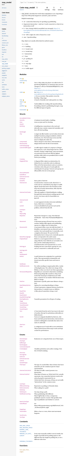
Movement (23, 221)
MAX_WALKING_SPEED (26, 427)
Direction (22, 352)
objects (22, 102)
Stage (21, 301)
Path (21, 252)
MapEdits (22, 215)
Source (22, 9)
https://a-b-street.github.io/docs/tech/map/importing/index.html (48, 94)
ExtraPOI (22, 180)
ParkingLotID (23, 250)
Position (22, 281)
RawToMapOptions (25, 285)
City (21, 134)
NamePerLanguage (25, 237)
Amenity (22, 120)
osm (21, 104)
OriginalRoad (23, 239)
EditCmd (22, 356)
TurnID (21, 317)
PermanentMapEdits (26, 272)
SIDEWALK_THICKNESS (26, 441)
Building (22, 126)
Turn (21, 311)
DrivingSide (23, 354)
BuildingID (23, 132)
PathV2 (22, 256)
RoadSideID (23, 295)
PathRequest (23, 254)
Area (21, 122)
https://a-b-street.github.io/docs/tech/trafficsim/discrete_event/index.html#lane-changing (43, 30)
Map (21, 211)
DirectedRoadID (24, 172)
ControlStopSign (24, 145)
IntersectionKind (24, 374)
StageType (23, 409)
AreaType (22, 341)
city (21, 78)
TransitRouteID (24, 305)
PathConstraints (24, 388)
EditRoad (22, 178)
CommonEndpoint (25, 347)
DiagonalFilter (24, 161)
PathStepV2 (23, 392)
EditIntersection (24, 176)
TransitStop (23, 307)
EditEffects (23, 174)
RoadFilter (23, 291)
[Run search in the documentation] (42, 2)
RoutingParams (24, 299)
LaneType (22, 384)
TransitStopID (24, 309)
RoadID (22, 293)
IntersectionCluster (25, 192)
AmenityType (23, 339)
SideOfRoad (23, 403)
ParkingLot (23, 246)
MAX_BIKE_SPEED (25, 425)
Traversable (23, 411)
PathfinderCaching (25, 394)
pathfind (22, 106)
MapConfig (23, 213)
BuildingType (23, 345)
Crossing (22, 159)
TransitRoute (23, 303)
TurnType (22, 417)
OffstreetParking (24, 386)
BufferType (23, 343)
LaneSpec (22, 209)
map (21, 100)
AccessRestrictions (25, 118)
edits (21, 82)
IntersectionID (24, 200)
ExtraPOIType (23, 362)
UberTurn (22, 324)
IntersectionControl (25, 370)
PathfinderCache (24, 266)
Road (21, 287)
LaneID (22, 206)
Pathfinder (23, 264)
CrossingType (23, 349)
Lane (21, 202)
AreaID (22, 124)
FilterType (23, 364)
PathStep (22, 390)
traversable (23, 109)
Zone (21, 326)
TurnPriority (23, 415)
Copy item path (37, 7)
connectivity (23, 80)
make (21, 92)
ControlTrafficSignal (25, 147)
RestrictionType (24, 401)
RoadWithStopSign (25, 297)
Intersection (23, 182)
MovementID (23, 227)
